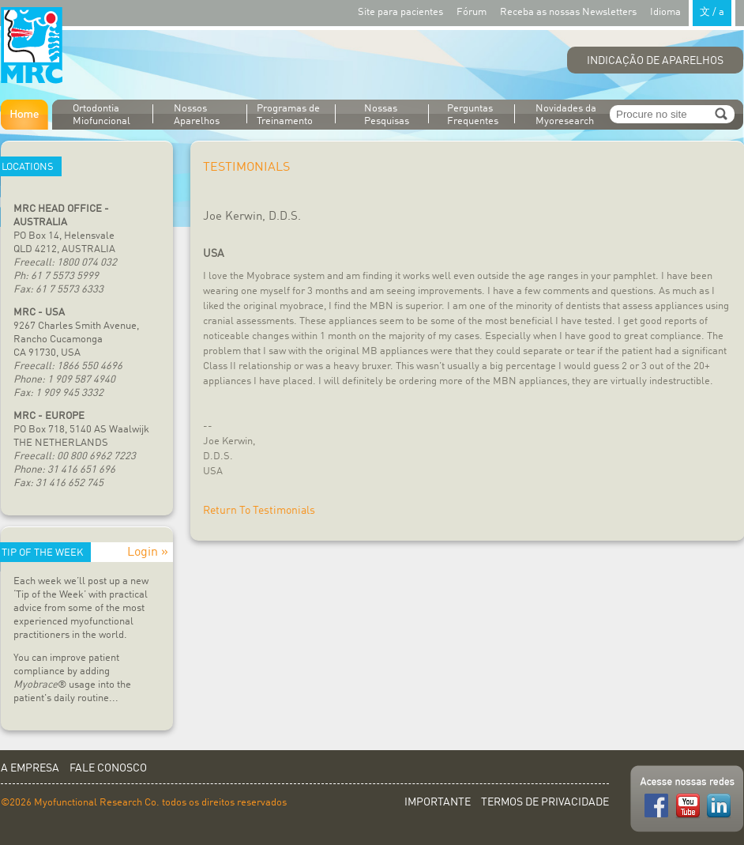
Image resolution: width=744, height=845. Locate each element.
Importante (437, 802)
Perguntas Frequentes (472, 115)
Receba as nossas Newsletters (568, 12)
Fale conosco (108, 768)
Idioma (692, 11)
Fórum (472, 12)
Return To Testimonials (259, 510)
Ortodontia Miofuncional (101, 115)
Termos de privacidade (545, 802)
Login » (147, 552)
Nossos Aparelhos (197, 115)
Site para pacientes (400, 12)
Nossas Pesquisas (386, 115)
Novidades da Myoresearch (565, 115)
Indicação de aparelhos (655, 60)
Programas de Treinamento (288, 115)
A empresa (30, 768)
